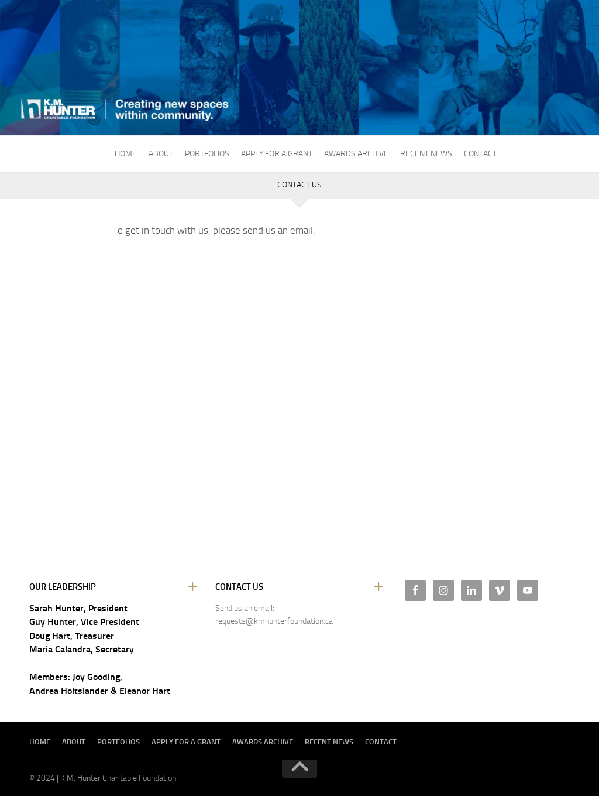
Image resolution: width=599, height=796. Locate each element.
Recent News (426, 154)
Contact (480, 154)
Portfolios (207, 154)
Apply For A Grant (276, 154)
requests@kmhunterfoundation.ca (274, 621)
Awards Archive (356, 154)
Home (126, 154)
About (161, 154)
